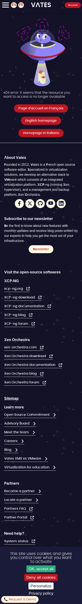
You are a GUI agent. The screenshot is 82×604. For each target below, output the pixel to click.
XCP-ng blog (15, 315)
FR (21, 5)
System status (16, 541)
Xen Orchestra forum (22, 382)
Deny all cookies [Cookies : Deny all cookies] (41, 577)
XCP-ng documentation (24, 306)
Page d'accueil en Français (41, 108)
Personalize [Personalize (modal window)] (41, 586)
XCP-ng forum (16, 323)
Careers (11, 441)
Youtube (50, 203)
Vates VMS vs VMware (23, 458)
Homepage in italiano (41, 133)
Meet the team (17, 432)
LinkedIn (61, 203)
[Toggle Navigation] (5, 5)
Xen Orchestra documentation (30, 364)
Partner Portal (16, 517)
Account (73, 5)
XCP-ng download (20, 297)
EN (14, 5)
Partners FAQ (15, 508)
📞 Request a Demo (20, 599)
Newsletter (41, 249)
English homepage (41, 120)
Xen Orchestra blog (21, 373)
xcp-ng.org (14, 288)
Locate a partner (18, 500)
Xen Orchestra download (25, 356)
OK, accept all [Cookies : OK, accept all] (40, 569)
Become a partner (20, 491)
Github (40, 203)
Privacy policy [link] (41, 593)
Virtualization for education (27, 467)
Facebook (19, 203)
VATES (41, 4)
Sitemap (11, 398)
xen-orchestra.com (21, 347)
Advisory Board (17, 423)
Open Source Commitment (27, 414)
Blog (8, 449)
